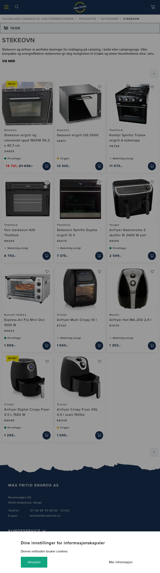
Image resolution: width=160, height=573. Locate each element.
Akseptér (34, 562)
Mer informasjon (120, 562)
